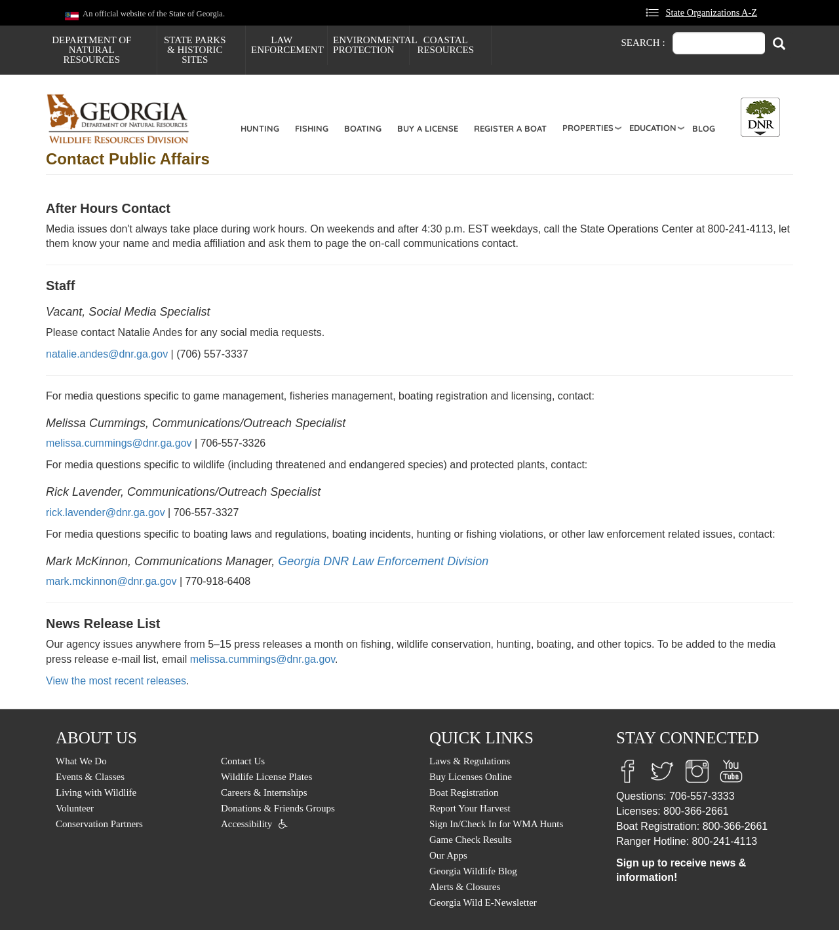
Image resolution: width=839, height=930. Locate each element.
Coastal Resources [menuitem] (445, 45)
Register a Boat (510, 128)
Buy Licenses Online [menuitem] (470, 777)
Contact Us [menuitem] (243, 761)
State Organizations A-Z (711, 12)
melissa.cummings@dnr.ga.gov (119, 443)
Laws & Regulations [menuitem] (469, 761)
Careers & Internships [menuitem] (264, 792)
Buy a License (427, 128)
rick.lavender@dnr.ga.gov (105, 512)
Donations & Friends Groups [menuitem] (278, 808)
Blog (703, 128)
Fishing (311, 128)
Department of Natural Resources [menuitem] (91, 50)
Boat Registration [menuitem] (463, 792)
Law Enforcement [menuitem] (287, 45)
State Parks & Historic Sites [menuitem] (195, 50)
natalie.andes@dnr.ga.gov (107, 354)
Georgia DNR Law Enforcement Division (383, 561)
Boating (362, 128)
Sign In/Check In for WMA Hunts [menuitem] (496, 824)
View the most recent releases (116, 680)
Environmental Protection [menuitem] (371, 45)
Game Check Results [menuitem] (470, 839)
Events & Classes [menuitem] (90, 777)
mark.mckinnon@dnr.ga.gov (111, 581)
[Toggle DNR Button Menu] (760, 117)
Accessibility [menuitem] (246, 824)
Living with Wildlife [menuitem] (96, 792)
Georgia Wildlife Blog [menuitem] (473, 871)
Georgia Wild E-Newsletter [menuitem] (483, 902)
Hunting (260, 128)
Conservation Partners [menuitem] (99, 824)
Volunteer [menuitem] (75, 808)
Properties (588, 127)
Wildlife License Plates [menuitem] (266, 777)
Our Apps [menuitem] (448, 855)
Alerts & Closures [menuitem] (464, 887)
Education (652, 127)
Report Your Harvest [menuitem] (470, 808)
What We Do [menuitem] (81, 761)
